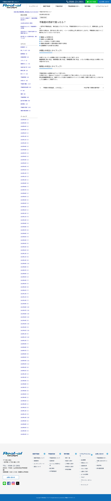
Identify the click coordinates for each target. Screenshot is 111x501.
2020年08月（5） (25, 347)
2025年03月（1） (25, 163)
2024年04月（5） (25, 200)
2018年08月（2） (25, 424)
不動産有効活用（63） (26, 87)
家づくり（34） (24, 74)
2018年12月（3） (25, 411)
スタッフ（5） (24, 60)
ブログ (82, 477)
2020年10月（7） (25, 340)
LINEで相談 (91, 2)
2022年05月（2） (25, 277)
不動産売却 (59, 6)
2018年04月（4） (25, 431)
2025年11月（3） (25, 139)
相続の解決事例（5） (26, 110)
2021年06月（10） (25, 314)
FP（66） (23, 90)
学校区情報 (68, 469)
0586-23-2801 (75, 1)
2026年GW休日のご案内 (26, 23)
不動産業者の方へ (73, 6)
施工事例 (51, 468)
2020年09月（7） (25, 344)
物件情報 (87, 6)
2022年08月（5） (25, 267)
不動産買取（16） (25, 77)
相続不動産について (39, 458)
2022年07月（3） (25, 270)
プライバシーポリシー (86, 481)
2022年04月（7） (25, 280)
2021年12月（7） (25, 293)
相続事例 (36, 461)
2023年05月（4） (25, 236)
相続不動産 (46, 6)
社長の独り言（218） (26, 67)
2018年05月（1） (25, 427)
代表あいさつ (84, 463)
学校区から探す (69, 466)
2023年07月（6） (25, 230)
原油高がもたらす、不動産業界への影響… (29, 27)
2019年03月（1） (25, 401)
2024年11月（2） (25, 176)
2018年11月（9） (25, 414)
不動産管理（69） (25, 97)
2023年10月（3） (25, 220)
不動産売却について (54, 458)
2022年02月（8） (25, 287)
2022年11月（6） (25, 257)
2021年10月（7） (25, 300)
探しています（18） (26, 50)
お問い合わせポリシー (102, 461)
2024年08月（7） (25, 186)
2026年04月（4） (25, 123)
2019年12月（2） (25, 374)
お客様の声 (84, 466)
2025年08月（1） (25, 149)
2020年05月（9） (25, 357)
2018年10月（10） (25, 417)
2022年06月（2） (25, 273)
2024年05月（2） (25, 196)
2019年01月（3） (25, 407)
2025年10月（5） (25, 143)
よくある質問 (84, 474)
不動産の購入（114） (26, 84)
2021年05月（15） (25, 317)
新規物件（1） (24, 47)
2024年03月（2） (25, 203)
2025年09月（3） (25, 146)
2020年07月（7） (25, 350)
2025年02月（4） (25, 166)
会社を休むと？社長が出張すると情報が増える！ (29, 32)
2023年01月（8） (25, 250)
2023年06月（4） (25, 233)
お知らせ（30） (24, 80)
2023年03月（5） (25, 243)
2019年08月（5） (25, 384)
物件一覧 (67, 458)
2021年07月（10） (25, 310)
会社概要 (83, 460)
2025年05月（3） (25, 156)
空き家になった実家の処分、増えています (29, 37)
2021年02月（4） (25, 327)
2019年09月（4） (25, 380)
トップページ (33, 6)
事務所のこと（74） (26, 64)
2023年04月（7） (25, 240)
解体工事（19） (24, 70)
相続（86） (23, 94)
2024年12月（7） (25, 173)
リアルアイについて (102, 6)
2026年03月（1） (25, 126)
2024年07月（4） (25, 190)
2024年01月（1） (25, 210)
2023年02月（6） (25, 247)
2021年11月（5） (25, 297)
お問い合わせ (104, 2)
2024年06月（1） (25, 193)
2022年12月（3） (25, 253)
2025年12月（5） (25, 136)
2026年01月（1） (25, 133)
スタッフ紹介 (84, 468)
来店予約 (99, 465)
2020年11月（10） (25, 337)
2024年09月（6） (25, 183)
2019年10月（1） (25, 377)
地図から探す (68, 461)
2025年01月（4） (25, 170)
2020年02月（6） (25, 367)
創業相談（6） (24, 54)
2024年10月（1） (25, 180)
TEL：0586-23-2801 (11, 465)
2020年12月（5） (25, 334)
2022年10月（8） (25, 260)
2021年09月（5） (25, 303)
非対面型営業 (100, 468)
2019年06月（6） (25, 390)
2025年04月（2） (25, 160)
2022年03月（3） (25, 283)
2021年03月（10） (25, 324)
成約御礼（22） (24, 104)
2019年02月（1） (25, 404)
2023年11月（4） (25, 216)
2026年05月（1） (25, 119)
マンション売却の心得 (54, 464)
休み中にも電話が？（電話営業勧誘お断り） (29, 19)
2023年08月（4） (25, 226)
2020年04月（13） (25, 360)
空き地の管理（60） (26, 100)
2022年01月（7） (25, 290)
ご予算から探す (69, 463)
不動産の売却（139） (26, 107)
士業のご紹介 (84, 471)
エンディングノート (39, 463)
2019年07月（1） (25, 387)
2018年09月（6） (25, 421)
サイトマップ (84, 485)
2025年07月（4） (25, 153)
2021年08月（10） (25, 307)
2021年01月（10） (25, 330)
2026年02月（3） (25, 129)
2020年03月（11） (25, 364)
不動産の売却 (43, 17)
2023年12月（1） (25, 213)
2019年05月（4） (25, 394)
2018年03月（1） (25, 434)
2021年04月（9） (25, 320)
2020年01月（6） (25, 370)
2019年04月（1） (25, 397)
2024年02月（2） (25, 206)
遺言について (37, 466)
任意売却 (51, 461)
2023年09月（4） (25, 223)
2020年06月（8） (25, 354)
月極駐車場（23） (25, 57)
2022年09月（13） (25, 263)
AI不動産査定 (53, 471)
